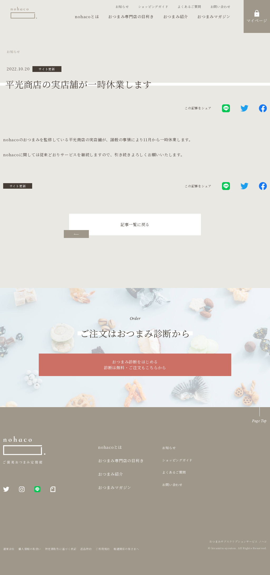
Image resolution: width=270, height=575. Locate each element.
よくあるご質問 (189, 6)
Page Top (259, 421)
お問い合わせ (220, 6)
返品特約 (85, 549)
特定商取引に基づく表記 (60, 549)
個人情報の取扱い (29, 549)
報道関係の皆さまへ (126, 549)
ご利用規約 (102, 549)
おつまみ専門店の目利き (131, 16)
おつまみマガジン (213, 16)
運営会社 (9, 549)
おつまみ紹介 (175, 16)
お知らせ (122, 6)
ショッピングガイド (153, 6)
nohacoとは (87, 16)
